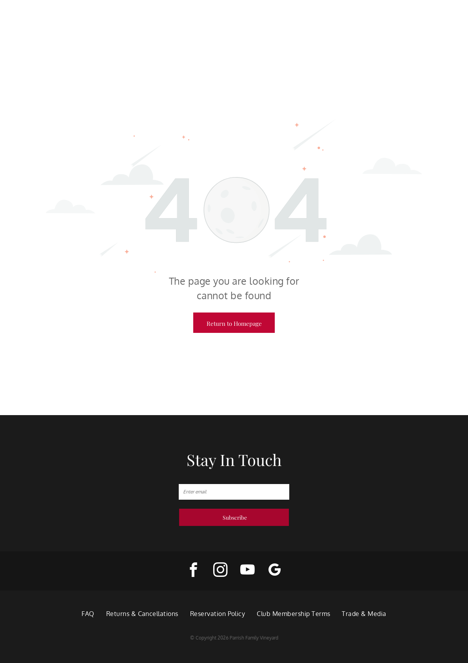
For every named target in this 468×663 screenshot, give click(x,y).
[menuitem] (88, 613)
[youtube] (247, 571)
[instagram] (220, 571)
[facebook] (193, 571)
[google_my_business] (274, 571)
